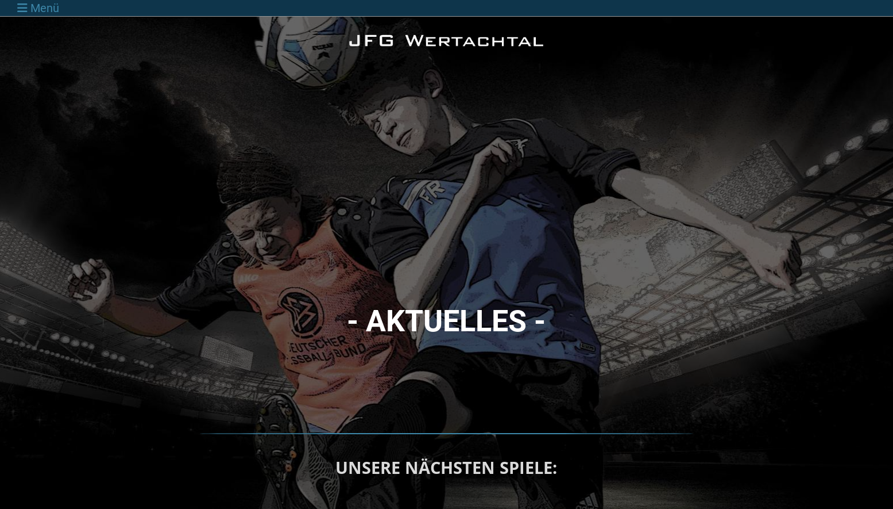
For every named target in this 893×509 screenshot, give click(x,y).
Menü (38, 8)
